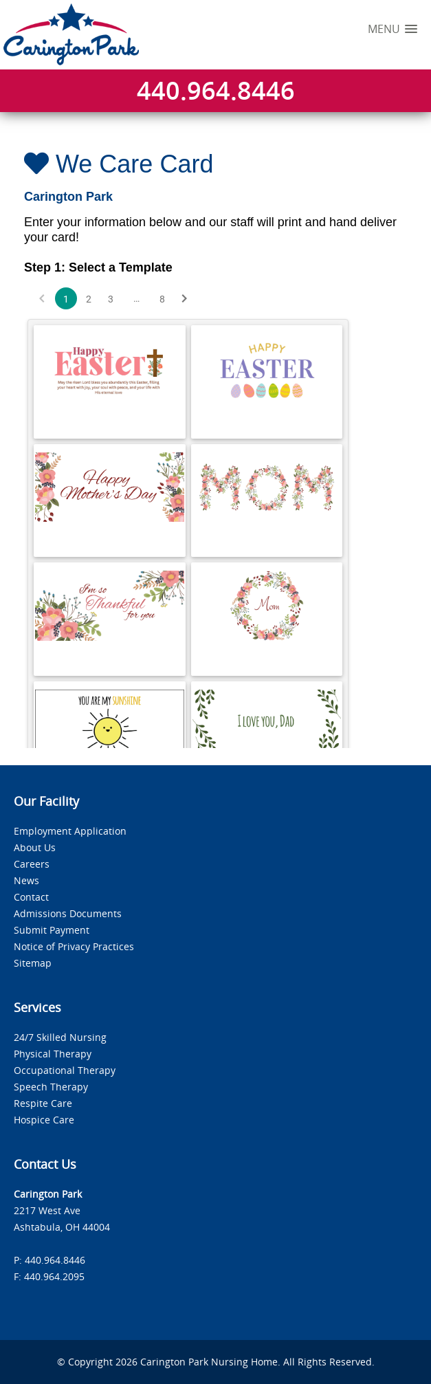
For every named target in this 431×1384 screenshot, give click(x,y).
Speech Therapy (51, 1086)
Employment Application (70, 830)
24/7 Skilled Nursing (60, 1037)
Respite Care (43, 1103)
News (26, 880)
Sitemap (33, 962)
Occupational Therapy (64, 1070)
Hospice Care (44, 1119)
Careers (31, 863)
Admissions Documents (68, 913)
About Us (35, 847)
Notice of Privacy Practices (74, 946)
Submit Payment (51, 929)
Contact (31, 896)
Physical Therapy (52, 1053)
